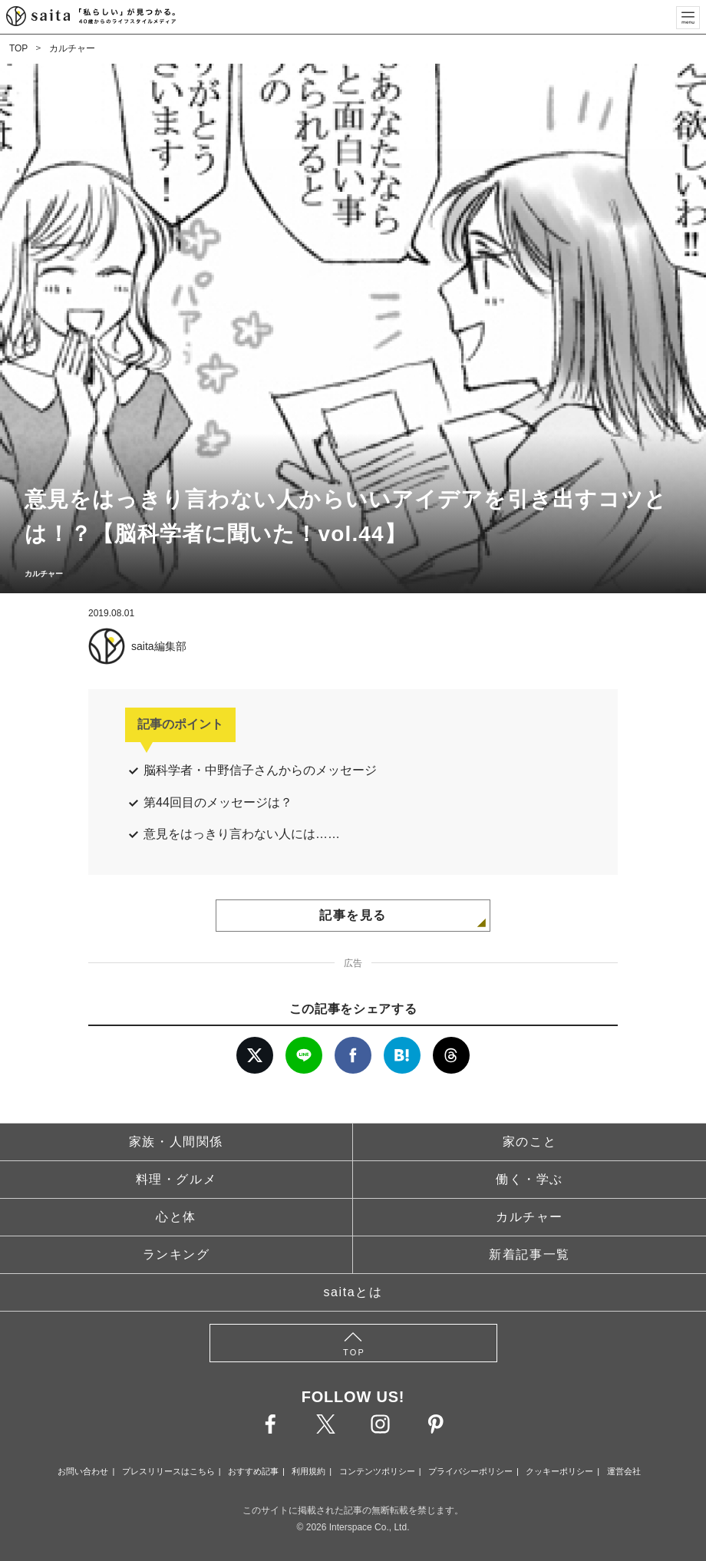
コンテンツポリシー (377, 1471)
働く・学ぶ (529, 1179)
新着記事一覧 (529, 1254)
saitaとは (353, 1292)
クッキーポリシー (559, 1471)
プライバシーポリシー (470, 1471)
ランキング (176, 1254)
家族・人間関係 (176, 1141)
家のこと (529, 1141)
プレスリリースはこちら (168, 1471)
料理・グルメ (176, 1179)
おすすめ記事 (253, 1471)
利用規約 (308, 1471)
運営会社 (624, 1471)
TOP (18, 48)
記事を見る (353, 915)
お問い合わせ (83, 1471)
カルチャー (72, 48)
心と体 (176, 1216)
